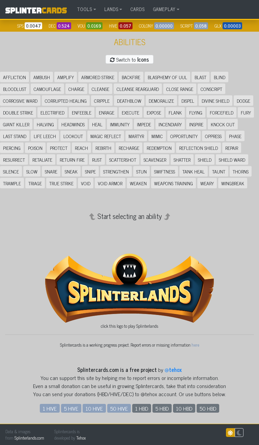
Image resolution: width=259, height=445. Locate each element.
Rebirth (103, 148)
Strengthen (116, 171)
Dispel (187, 100)
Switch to (129, 59)
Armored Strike (97, 77)
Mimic (157, 136)
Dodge (243, 100)
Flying (195, 112)
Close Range (179, 89)
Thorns (241, 171)
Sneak (71, 171)
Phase (235, 136)
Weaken (138, 183)
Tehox (81, 437)
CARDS (137, 9)
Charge (76, 89)
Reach (81, 148)
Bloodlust (14, 89)
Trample (12, 183)
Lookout (73, 136)
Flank (175, 112)
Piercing (12, 148)
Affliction (14, 77)
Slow (31, 171)
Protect (58, 148)
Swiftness (164, 171)
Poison (35, 148)
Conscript (211, 89)
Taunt (218, 171)
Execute (130, 112)
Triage (35, 183)
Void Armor (110, 183)
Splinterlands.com (29, 437)
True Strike (61, 183)
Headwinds (73, 124)
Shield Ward (232, 159)
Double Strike (18, 112)
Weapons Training (173, 183)
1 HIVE (50, 408)
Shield (204, 159)
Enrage (106, 112)
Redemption (159, 148)
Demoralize (161, 100)
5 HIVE (71, 408)
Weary (207, 183)
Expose (154, 112)
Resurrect (14, 159)
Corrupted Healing (66, 100)
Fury (246, 112)
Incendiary (170, 124)
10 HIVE (94, 408)
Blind (219, 77)
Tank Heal (193, 171)
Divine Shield (215, 100)
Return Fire (72, 159)
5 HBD (162, 408)
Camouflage (47, 89)
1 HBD (141, 408)
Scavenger (155, 159)
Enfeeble (81, 112)
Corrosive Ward (20, 100)
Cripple (102, 100)
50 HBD (208, 408)
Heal (97, 124)
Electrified (52, 112)
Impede (144, 124)
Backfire (131, 77)
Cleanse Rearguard (138, 89)
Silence (11, 171)
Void (85, 183)
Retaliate (42, 159)
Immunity (120, 124)
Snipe (90, 171)
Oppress (213, 136)
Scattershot (122, 159)
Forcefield (221, 112)
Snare (51, 171)
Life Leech (45, 136)
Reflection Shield (198, 148)
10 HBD (184, 408)
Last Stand (14, 136)
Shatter (182, 159)
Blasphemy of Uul (167, 77)
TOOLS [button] (84, 9)
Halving (45, 124)
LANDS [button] (111, 9)
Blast (200, 77)
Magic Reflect (105, 136)
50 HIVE (119, 408)
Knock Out (223, 124)
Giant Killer (16, 124)
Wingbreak (232, 183)
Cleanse (100, 89)
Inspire (196, 124)
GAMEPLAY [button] (164, 9)
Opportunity (184, 136)
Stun (141, 171)
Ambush (41, 77)
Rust (97, 159)
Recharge (129, 148)
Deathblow (129, 100)
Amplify (65, 77)
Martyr (136, 136)
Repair (231, 148)
